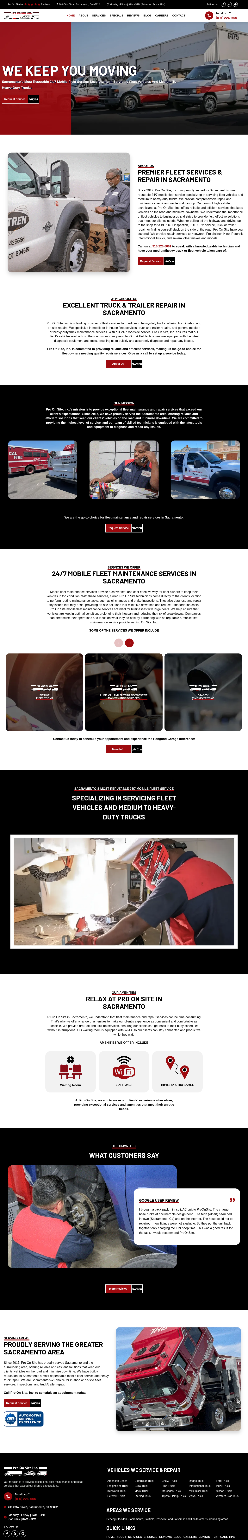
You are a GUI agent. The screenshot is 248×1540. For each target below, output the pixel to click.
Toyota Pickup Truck (174, 1496)
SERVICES (99, 15)
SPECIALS (116, 15)
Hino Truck (168, 1485)
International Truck (200, 1485)
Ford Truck (222, 1480)
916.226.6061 (161, 246)
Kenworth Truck (116, 1490)
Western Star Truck (227, 1496)
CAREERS (161, 15)
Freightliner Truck (117, 1485)
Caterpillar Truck (144, 1480)
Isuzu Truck (223, 1485)
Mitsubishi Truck (198, 1490)
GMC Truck (141, 1485)
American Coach (117, 1480)
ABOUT (83, 15)
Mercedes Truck (171, 1490)
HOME (71, 15)
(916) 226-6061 (227, 18)
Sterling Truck (142, 1496)
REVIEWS (133, 15)
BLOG (147, 15)
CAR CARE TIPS (224, 1536)
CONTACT (178, 15)
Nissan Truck (224, 1490)
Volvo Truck (196, 1496)
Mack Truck (141, 1490)
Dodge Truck (196, 1480)
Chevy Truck (169, 1480)
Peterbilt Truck (116, 1496)
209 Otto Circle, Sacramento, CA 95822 (79, 4)
